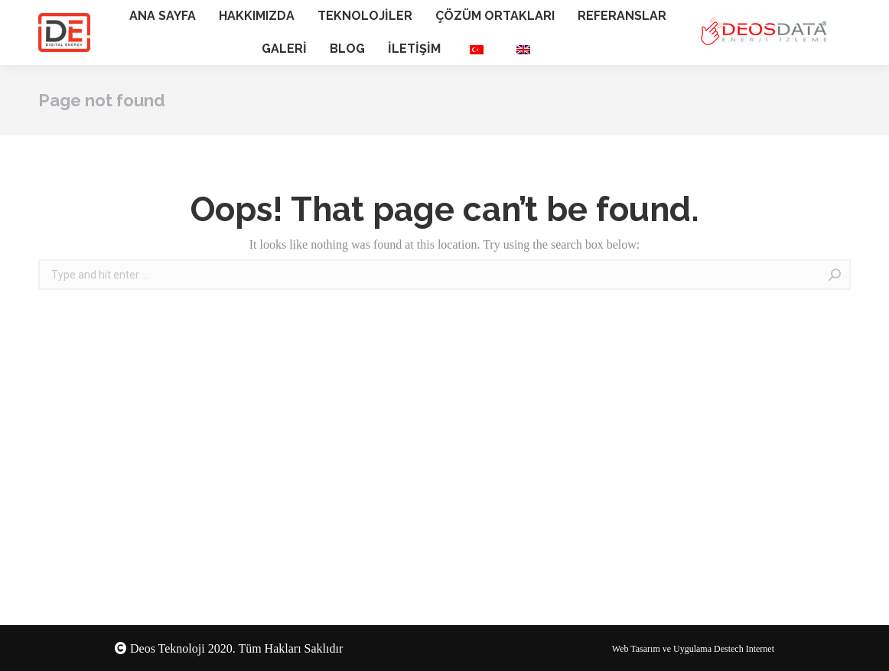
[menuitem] (162, 16)
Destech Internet (744, 648)
